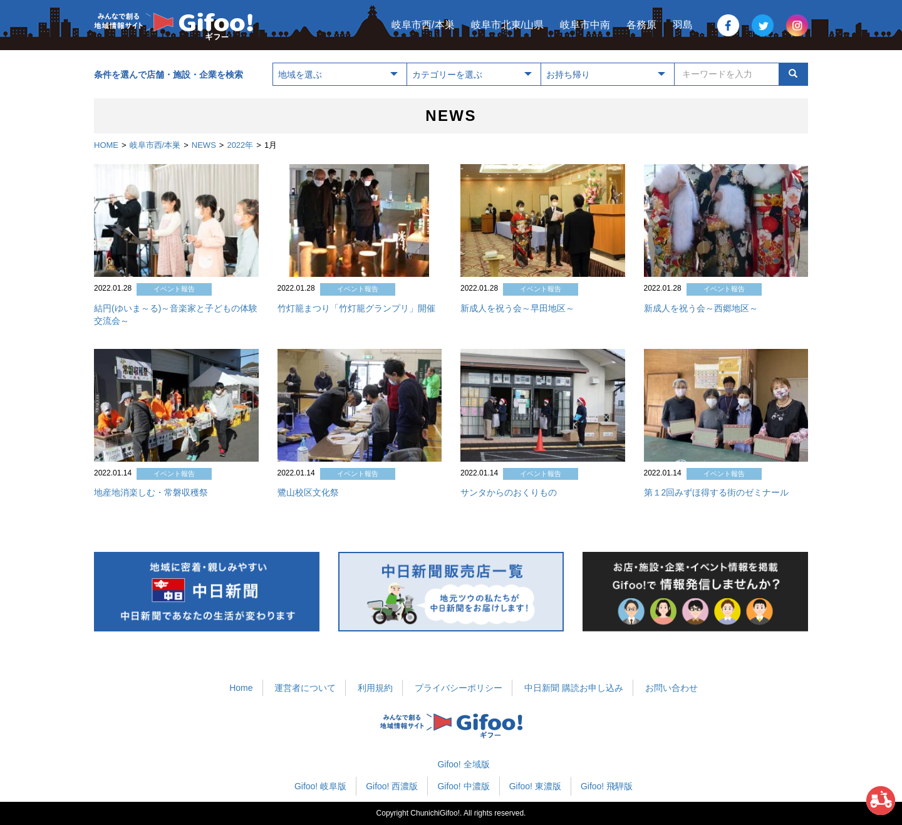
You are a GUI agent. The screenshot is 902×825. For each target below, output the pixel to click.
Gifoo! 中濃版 (463, 786)
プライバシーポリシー (458, 688)
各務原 (641, 24)
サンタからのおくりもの (508, 492)
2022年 (240, 145)
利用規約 (375, 688)
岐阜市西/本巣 (422, 24)
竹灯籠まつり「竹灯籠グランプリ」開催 (356, 308)
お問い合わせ (671, 688)
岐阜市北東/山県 (507, 24)
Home (240, 688)
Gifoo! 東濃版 (535, 786)
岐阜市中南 (585, 24)
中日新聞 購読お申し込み (573, 688)
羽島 (683, 24)
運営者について (305, 688)
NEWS (204, 145)
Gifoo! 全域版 (463, 764)
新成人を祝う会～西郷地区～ (701, 308)
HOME (106, 145)
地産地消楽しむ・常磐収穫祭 (151, 492)
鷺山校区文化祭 (308, 492)
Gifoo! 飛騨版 (607, 786)
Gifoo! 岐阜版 (320, 786)
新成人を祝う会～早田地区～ (517, 308)
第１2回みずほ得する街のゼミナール (716, 492)
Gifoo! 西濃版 (392, 786)
